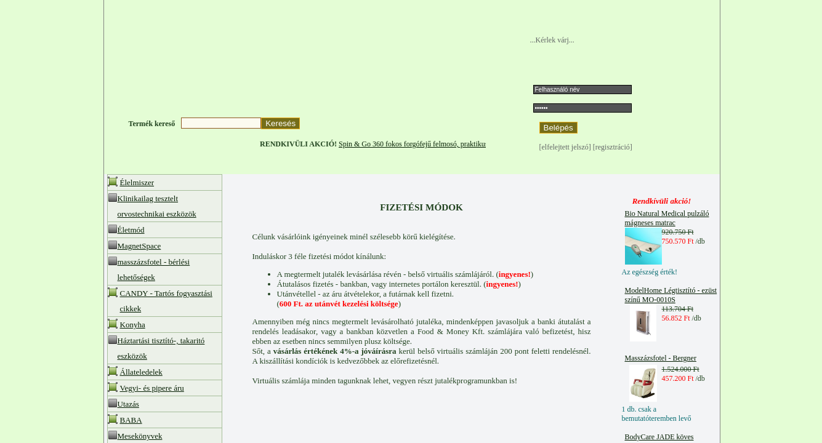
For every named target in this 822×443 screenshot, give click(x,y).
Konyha (132, 324)
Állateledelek (141, 372)
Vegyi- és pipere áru (152, 388)
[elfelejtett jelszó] (566, 147)
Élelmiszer (137, 182)
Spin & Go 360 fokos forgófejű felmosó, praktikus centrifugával (442, 144)
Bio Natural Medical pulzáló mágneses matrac (667, 218)
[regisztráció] (612, 147)
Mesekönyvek (140, 436)
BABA (131, 420)
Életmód (131, 229)
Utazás (128, 404)
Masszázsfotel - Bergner (660, 358)
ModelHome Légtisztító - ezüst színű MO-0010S (671, 295)
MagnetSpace (139, 245)
